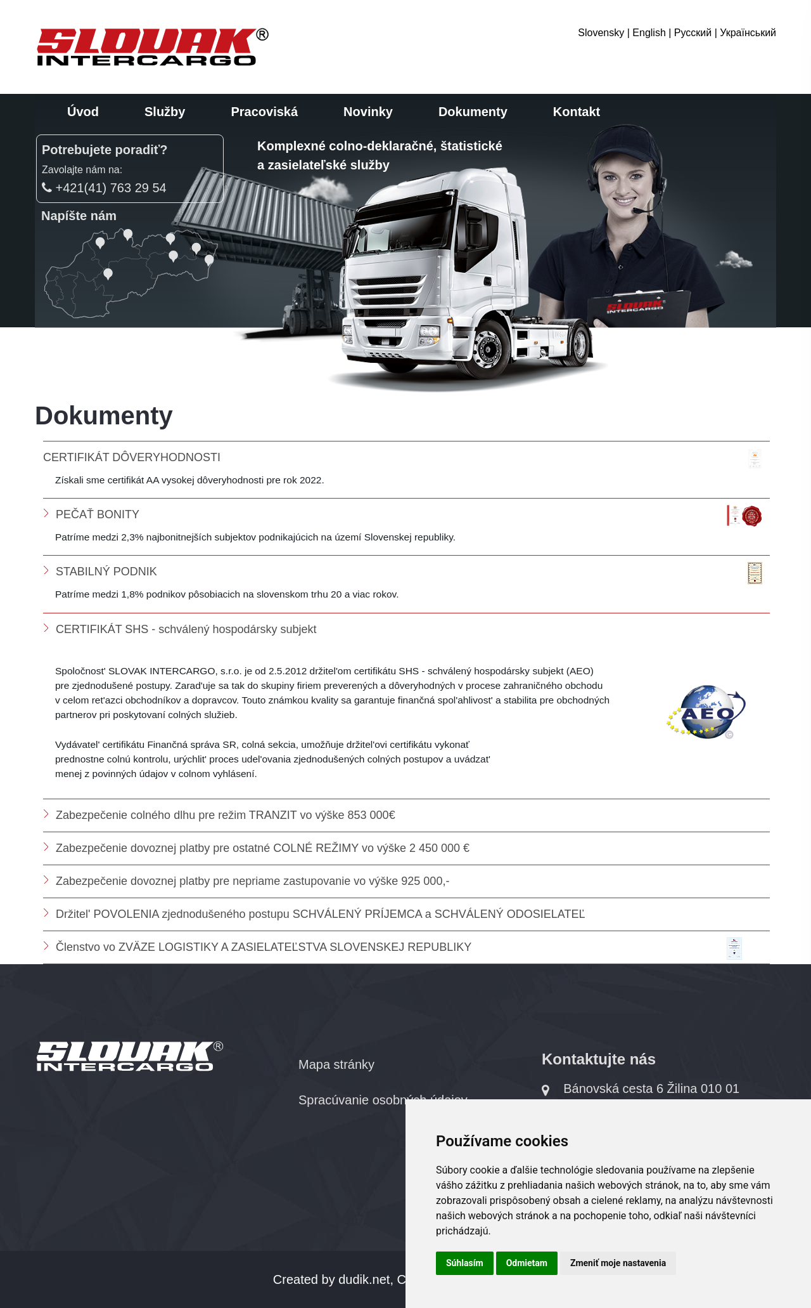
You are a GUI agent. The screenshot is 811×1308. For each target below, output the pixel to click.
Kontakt (576, 112)
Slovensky (601, 32)
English (648, 32)
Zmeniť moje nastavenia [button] (618, 1263)
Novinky (368, 112)
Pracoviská (264, 112)
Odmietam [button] (526, 1263)
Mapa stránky (336, 1064)
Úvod (83, 112)
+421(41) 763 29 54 (104, 188)
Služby (164, 112)
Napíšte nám (79, 216)
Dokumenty (473, 112)
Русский (693, 32)
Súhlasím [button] (464, 1263)
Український (748, 32)
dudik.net (364, 1279)
